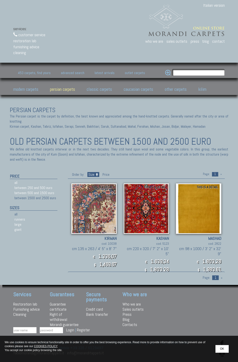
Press (127, 314)
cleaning (19, 52)
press (195, 41)
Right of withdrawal (58, 317)
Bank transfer (97, 314)
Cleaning (19, 314)
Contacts (129, 324)
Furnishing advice (26, 309)
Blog (125, 319)
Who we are (131, 304)
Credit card (94, 309)
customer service (29, 34)
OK (222, 348)
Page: (206, 174)
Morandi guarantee (64, 324)
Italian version (214, 5)
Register (83, 330)
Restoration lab (25, 304)
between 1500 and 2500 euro (35, 198)
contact (218, 41)
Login (70, 330)
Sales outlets (133, 309)
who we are (154, 41)
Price (105, 174)
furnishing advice (26, 46)
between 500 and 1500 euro (34, 192)
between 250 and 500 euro (33, 187)
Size (93, 174)
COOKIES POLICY (46, 346)
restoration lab (24, 40)
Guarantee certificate (58, 306)
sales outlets (176, 41)
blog (205, 41)
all (15, 182)
